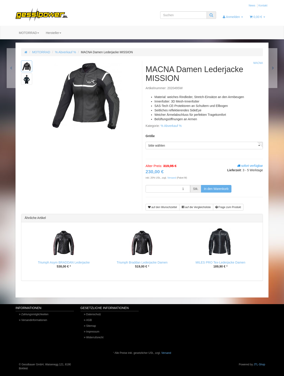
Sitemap (91, 325)
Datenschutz (93, 314)
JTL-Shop (259, 364)
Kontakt (262, 5)
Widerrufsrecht (94, 337)
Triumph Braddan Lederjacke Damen (142, 262)
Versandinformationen (34, 320)
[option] (64, 251)
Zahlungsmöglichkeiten (35, 314)
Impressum (92, 331)
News (252, 5)
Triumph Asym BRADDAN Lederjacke (64, 262)
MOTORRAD (29, 33)
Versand (172, 177)
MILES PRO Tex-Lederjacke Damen (220, 262)
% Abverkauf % (65, 52)
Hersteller (53, 33)
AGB (89, 320)
